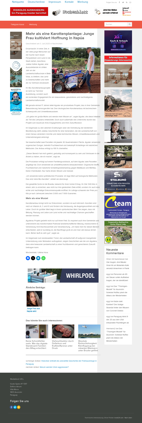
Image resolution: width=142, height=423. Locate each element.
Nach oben (128, 418)
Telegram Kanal (17, 24)
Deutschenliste (36, 2)
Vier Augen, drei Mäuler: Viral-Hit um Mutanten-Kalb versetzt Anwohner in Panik (117, 265)
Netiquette (18, 2)
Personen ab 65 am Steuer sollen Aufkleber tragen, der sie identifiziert (117, 277)
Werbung (82, 2)
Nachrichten (57, 44)
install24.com (118, 418)
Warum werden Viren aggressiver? (54, 367)
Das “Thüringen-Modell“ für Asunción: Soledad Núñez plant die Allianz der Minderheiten (117, 335)
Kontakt (69, 2)
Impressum (55, 2)
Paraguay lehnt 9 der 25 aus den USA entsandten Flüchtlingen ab (117, 319)
